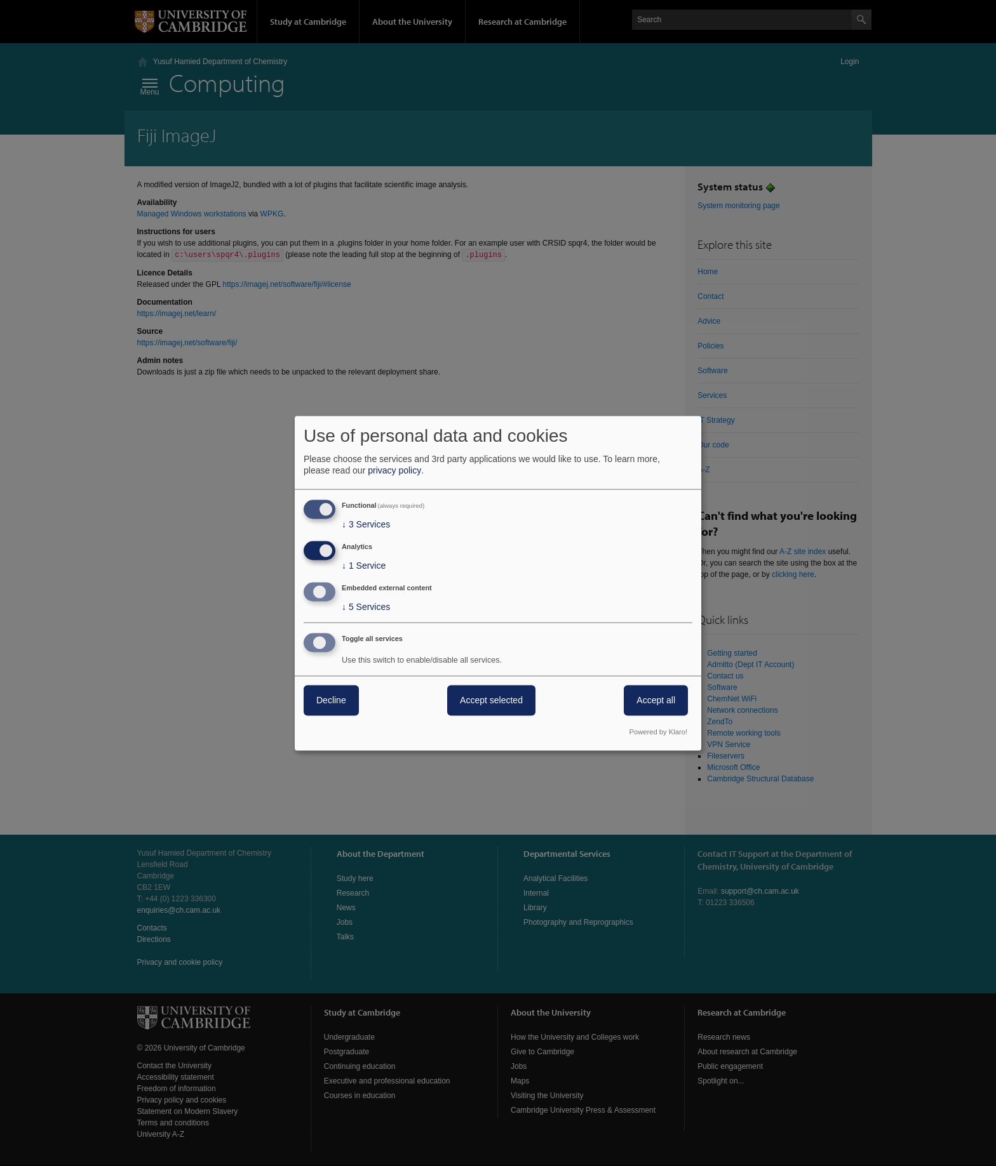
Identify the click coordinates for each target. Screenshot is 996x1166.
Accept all (655, 700)
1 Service (364, 566)
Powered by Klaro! (658, 732)
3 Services (366, 525)
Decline (331, 700)
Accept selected (491, 700)
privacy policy (394, 471)
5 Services (366, 606)
